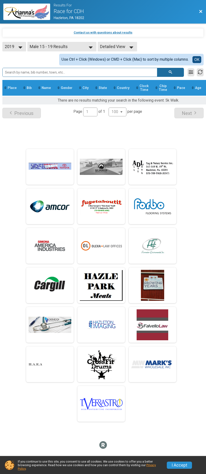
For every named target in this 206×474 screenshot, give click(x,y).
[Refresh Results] (200, 72)
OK (196, 59)
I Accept (179, 465)
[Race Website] (28, 12)
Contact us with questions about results (103, 32)
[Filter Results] (190, 72)
